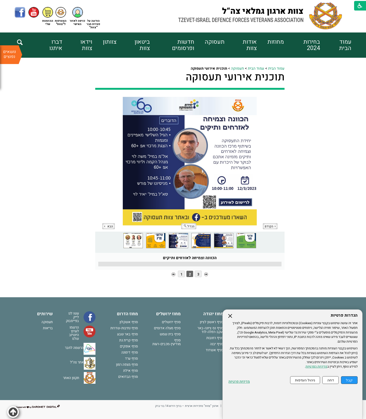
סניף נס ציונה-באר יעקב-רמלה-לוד (210, 330)
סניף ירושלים (171, 322)
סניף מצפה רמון (127, 364)
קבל (349, 380)
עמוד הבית (345, 45)
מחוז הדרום (127, 314)
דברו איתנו (55, 45)
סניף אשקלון (129, 322)
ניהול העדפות (305, 380)
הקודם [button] (270, 226)
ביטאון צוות (142, 45)
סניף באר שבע (127, 334)
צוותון (109, 42)
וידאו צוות (86, 45)
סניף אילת (130, 370)
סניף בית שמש (170, 334)
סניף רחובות (214, 337)
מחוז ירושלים (168, 314)
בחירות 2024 (311, 45)
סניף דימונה (129, 352)
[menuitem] (335, 45)
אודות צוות (250, 45)
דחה (330, 380)
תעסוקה (215, 42)
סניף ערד (131, 358)
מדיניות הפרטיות (316, 366)
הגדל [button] (189, 226)
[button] (77, 16)
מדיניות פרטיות (239, 382)
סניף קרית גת (128, 340)
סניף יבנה (216, 344)
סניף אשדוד (214, 350)
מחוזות (275, 42)
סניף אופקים (129, 346)
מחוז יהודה (213, 314)
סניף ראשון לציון (211, 322)
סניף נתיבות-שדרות (124, 328)
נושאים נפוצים (9, 54)
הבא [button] (108, 226)
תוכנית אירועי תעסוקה (235, 77)
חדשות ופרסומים (183, 45)
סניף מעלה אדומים (167, 328)
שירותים (45, 314)
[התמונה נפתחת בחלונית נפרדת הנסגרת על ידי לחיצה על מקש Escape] (190, 164)
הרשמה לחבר (74, 347)
